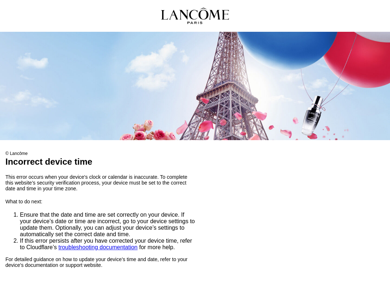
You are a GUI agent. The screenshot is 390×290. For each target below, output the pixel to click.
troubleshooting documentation (97, 247)
